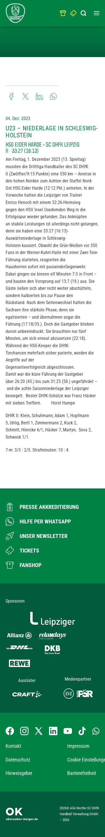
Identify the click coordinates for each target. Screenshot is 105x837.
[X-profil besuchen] (38, 731)
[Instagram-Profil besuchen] (24, 731)
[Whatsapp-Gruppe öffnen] (95, 731)
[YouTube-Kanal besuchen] (68, 731)
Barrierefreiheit (81, 773)
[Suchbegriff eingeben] (84, 11)
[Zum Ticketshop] (22, 550)
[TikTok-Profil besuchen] (82, 731)
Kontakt (13, 746)
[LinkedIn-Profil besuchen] (53, 731)
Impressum (78, 746)
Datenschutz (18, 760)
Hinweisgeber (19, 773)
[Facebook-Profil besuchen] (10, 731)
